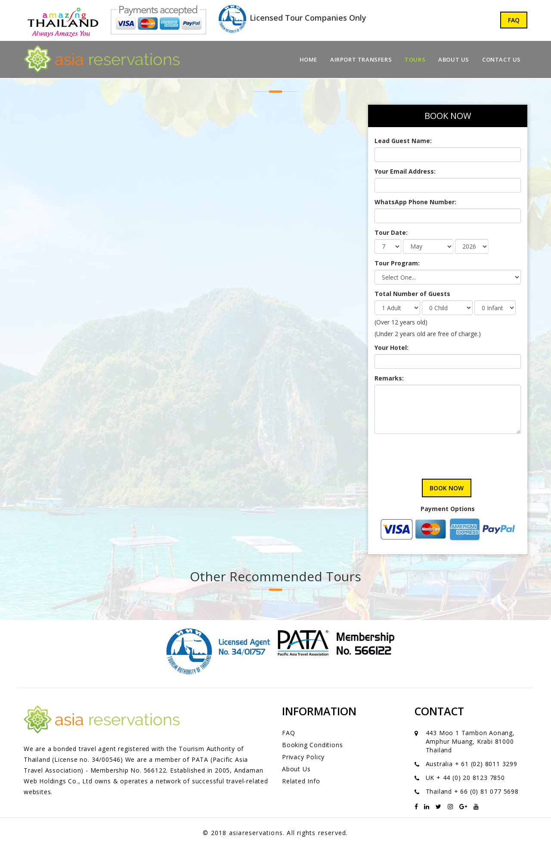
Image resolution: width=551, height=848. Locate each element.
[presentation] (440, 453)
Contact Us (501, 59)
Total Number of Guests (412, 294)
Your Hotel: (392, 347)
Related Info (301, 781)
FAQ (514, 20)
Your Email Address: (405, 171)
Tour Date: (391, 232)
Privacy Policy (303, 757)
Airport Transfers (361, 59)
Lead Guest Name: (403, 141)
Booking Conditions (312, 745)
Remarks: (389, 378)
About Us (453, 59)
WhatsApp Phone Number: (415, 202)
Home (308, 59)
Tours (415, 59)
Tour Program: (397, 263)
